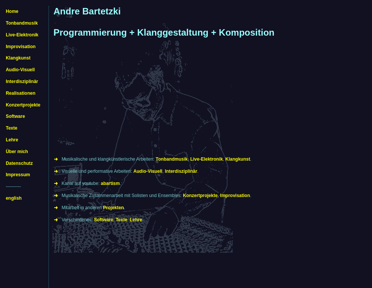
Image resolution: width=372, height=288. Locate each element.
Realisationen (20, 93)
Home (12, 11)
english (14, 198)
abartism (110, 183)
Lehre (12, 139)
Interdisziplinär (22, 81)
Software (15, 116)
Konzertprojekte (23, 105)
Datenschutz (19, 163)
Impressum (18, 174)
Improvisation (21, 46)
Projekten (113, 207)
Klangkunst (18, 58)
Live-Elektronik (22, 35)
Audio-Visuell (20, 69)
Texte (11, 128)
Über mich (17, 151)
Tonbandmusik (22, 23)
